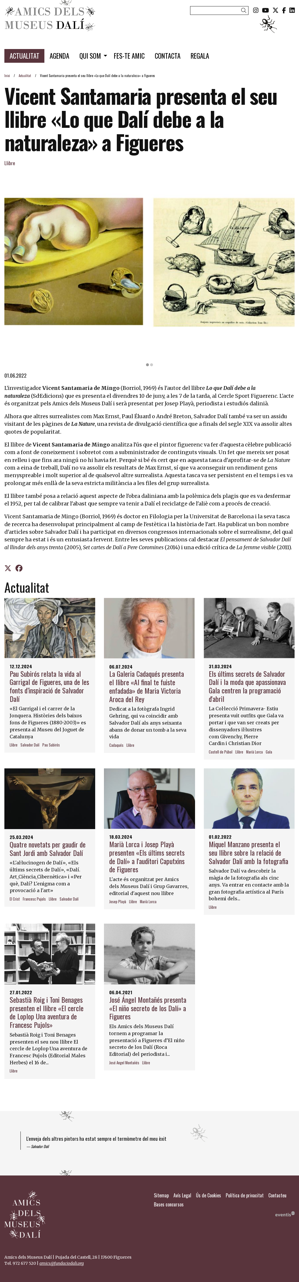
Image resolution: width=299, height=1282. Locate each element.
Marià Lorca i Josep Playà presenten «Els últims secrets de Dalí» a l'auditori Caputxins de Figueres (147, 856)
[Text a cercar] (219, 10)
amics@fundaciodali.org (61, 1263)
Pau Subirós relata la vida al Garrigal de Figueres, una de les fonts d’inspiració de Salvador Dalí (49, 686)
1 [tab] (147, 364)
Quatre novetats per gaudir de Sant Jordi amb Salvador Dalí (48, 848)
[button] (244, 10)
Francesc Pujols (34, 899)
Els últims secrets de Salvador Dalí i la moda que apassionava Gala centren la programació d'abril (247, 686)
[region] (149, 267)
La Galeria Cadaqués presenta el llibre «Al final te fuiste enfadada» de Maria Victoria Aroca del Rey (146, 686)
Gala (269, 752)
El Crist (15, 899)
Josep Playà (117, 901)
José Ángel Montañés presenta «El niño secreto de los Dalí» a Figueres (147, 1008)
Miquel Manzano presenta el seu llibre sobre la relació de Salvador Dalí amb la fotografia (248, 852)
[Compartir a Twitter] (7, 567)
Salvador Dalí (29, 745)
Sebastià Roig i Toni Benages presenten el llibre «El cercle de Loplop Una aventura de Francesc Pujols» (47, 1012)
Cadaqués (116, 745)
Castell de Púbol (220, 752)
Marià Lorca (254, 752)
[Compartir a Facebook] (18, 567)
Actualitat (25, 75)
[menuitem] (255, 9)
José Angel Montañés (124, 1063)
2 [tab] (151, 364)
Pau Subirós (51, 745)
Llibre (9, 163)
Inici (7, 75)
